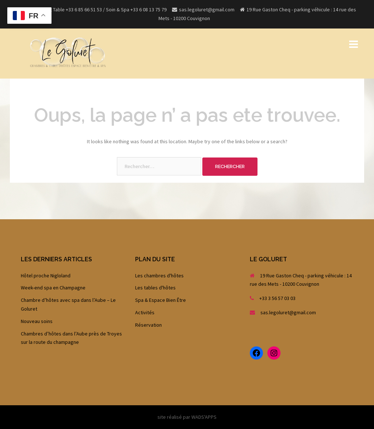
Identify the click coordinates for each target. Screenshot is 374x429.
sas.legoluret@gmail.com (288, 312)
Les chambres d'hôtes (159, 275)
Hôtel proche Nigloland (45, 275)
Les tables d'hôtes (155, 287)
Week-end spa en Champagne (53, 287)
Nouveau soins (37, 321)
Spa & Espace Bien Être (160, 300)
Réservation (148, 325)
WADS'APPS (204, 417)
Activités (144, 312)
